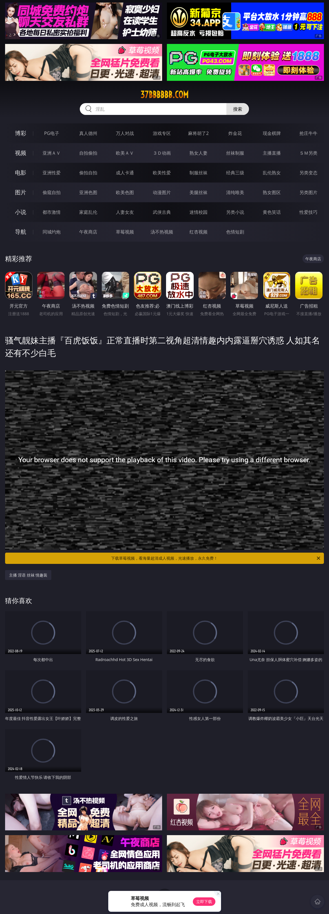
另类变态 (308, 173)
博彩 (20, 133)
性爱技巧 (308, 212)
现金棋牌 (272, 133)
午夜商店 (88, 232)
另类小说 (235, 212)
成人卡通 (125, 173)
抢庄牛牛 (308, 133)
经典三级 (235, 173)
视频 (20, 153)
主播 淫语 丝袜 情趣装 (28, 575)
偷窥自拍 (52, 192)
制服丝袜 (198, 173)
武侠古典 (162, 212)
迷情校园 (198, 212)
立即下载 (204, 901)
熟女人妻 (198, 153)
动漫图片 (162, 192)
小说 (20, 212)
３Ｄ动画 (162, 153)
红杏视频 (198, 232)
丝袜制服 (235, 153)
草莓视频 (125, 232)
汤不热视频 (162, 232)
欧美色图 (125, 192)
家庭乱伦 (88, 212)
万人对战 (125, 133)
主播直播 (272, 153)
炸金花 (235, 133)
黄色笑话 (272, 212)
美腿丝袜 (198, 192)
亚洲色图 (88, 192)
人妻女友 (125, 212)
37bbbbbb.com (164, 94)
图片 (20, 192)
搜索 (237, 109)
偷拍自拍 (88, 173)
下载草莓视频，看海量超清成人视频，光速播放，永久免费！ (216, 558)
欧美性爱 (162, 173)
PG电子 (51, 133)
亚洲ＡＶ (52, 153)
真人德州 (88, 133)
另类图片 (308, 192)
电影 (20, 172)
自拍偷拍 (88, 153)
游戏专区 (162, 133)
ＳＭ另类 (308, 153)
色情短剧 (235, 232)
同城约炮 (52, 232)
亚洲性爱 (52, 173)
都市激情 (52, 212)
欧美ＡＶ (125, 153)
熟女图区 (272, 192)
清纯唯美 (235, 192)
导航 (20, 231)
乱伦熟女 (272, 173)
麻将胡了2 (198, 133)
